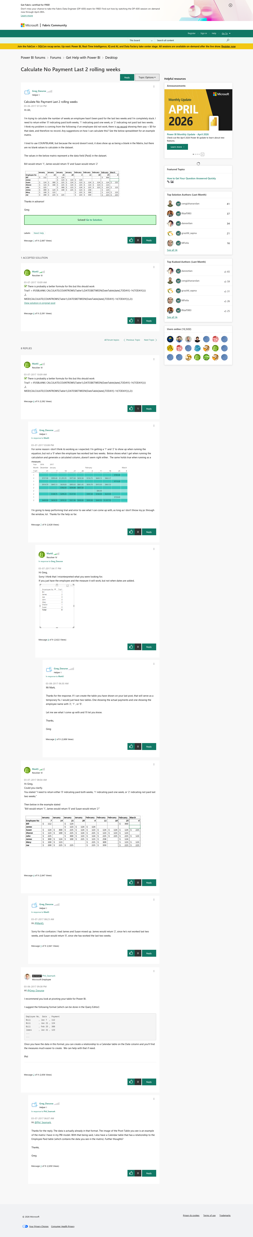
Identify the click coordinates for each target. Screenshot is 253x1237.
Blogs (130, 25)
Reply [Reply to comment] (149, 320)
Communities (116, 25)
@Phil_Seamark (43, 1122)
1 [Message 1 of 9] (33, 240)
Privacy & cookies (191, 1215)
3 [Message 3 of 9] (41, 1166)
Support (156, 25)
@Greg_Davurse (35, 990)
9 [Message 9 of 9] (55, 739)
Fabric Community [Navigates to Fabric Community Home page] (54, 25)
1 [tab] (193, 154)
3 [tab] (197, 154)
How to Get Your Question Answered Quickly (191, 178)
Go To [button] (225, 33)
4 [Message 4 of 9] (33, 875)
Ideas (101, 25)
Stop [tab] (202, 154)
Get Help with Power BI (83, 57)
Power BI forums (33, 57)
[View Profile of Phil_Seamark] (48, 975)
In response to (40, 438)
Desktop (111, 57)
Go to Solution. (94, 219)
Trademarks (225, 1215)
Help (214, 33)
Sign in (204, 33)
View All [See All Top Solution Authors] (172, 250)
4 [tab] (199, 154)
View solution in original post (39, 302)
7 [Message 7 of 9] (41, 524)
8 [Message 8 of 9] (48, 639)
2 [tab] (195, 154)
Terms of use (209, 1215)
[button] (127, 77)
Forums (74, 25)
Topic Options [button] (146, 77)
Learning (143, 25)
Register (192, 33)
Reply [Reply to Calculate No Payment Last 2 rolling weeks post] (149, 240)
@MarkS (39, 923)
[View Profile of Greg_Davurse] (39, 90)
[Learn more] (177, 147)
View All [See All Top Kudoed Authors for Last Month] (172, 317)
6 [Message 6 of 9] (33, 313)
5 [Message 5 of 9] (41, 945)
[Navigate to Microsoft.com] (29, 25)
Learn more (27, 15)
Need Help (39, 233)
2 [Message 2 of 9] (33, 1074)
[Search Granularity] (141, 40)
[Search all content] (193, 40)
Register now (228, 46)
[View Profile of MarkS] (35, 271)
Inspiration (88, 25)
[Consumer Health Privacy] (62, 1226)
